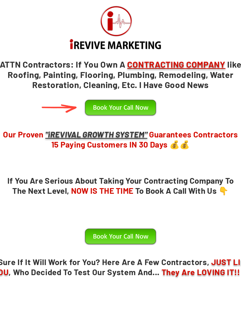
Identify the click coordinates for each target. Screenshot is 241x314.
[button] (120, 107)
